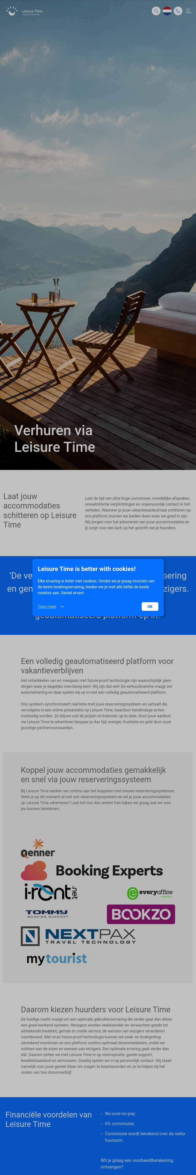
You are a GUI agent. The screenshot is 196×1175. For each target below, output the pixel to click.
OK (150, 606)
